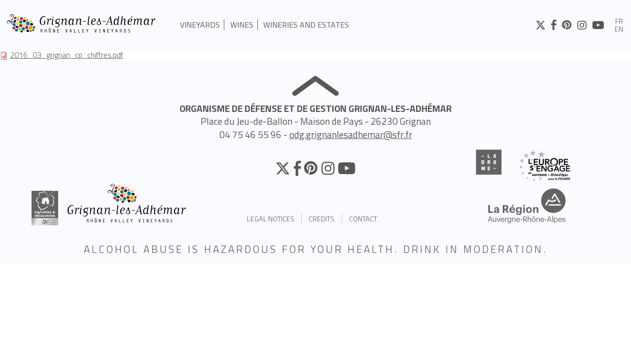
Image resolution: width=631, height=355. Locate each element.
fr (619, 22)
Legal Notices (270, 218)
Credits (321, 218)
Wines (241, 24)
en (619, 30)
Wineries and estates (306, 24)
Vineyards (200, 24)
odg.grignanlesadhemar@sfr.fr (350, 134)
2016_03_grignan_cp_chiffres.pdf (66, 55)
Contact (363, 218)
